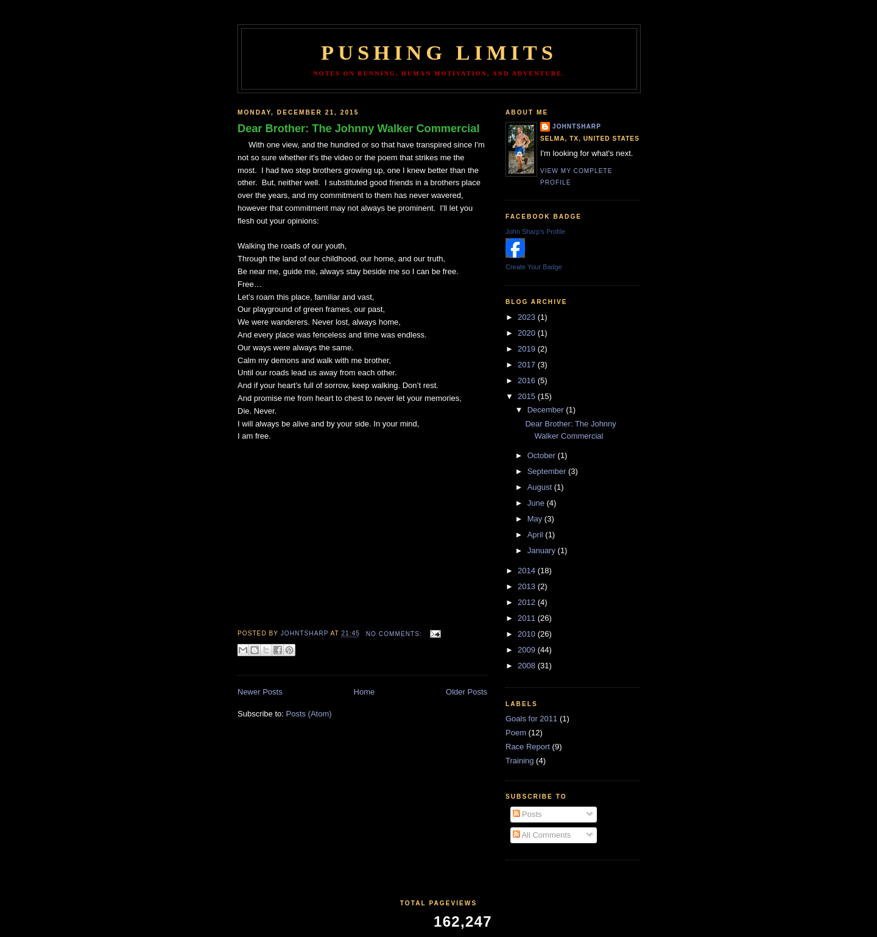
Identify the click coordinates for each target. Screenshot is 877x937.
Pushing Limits (439, 52)
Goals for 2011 (531, 718)
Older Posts (466, 691)
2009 (528, 649)
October (542, 455)
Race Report (527, 746)
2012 (528, 602)
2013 (528, 586)
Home (364, 691)
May (535, 518)
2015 (528, 396)
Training (519, 760)
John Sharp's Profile (535, 231)
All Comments (542, 835)
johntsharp (576, 126)
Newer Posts (260, 691)
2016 (528, 380)
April (536, 534)
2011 (528, 618)
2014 (528, 570)
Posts (527, 814)
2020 (528, 333)
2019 (528, 348)
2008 (528, 665)
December (546, 409)
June (537, 502)
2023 (528, 317)
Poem (515, 732)
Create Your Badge (533, 266)
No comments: (395, 634)
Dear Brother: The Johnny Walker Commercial (359, 128)
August (540, 487)
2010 (528, 633)
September (547, 471)
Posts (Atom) (309, 713)
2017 (528, 364)
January (542, 550)
